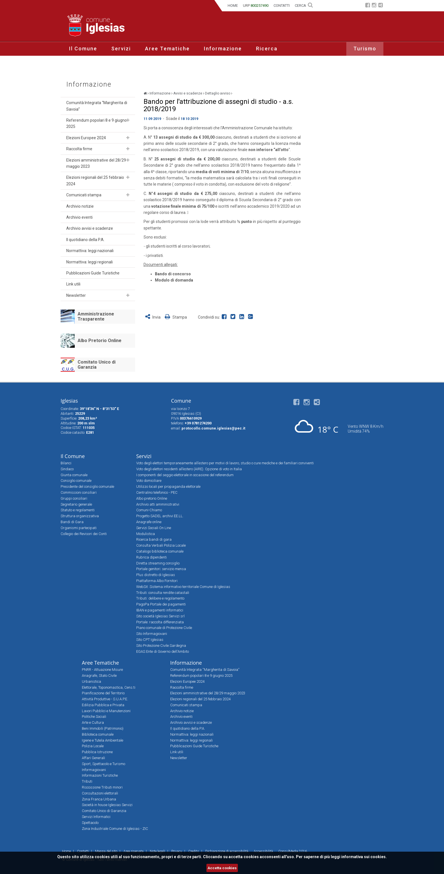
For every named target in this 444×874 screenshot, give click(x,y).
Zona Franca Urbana (99, 799)
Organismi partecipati (79, 528)
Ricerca (267, 48)
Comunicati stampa (83, 195)
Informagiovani (94, 770)
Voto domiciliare (148, 480)
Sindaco (67, 469)
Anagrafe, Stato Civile (99, 675)
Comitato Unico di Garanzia (97, 364)
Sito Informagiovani (151, 634)
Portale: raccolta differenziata (160, 622)
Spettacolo (90, 823)
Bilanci (66, 463)
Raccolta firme (79, 149)
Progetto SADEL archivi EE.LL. (159, 516)
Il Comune (83, 48)
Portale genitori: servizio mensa (161, 569)
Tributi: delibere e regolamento (160, 598)
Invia (153, 317)
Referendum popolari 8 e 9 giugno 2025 (96, 123)
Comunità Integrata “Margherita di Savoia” (96, 105)
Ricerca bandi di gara (154, 539)
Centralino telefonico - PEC (157, 492)
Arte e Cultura (93, 722)
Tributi (87, 781)
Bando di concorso (173, 274)
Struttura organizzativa (80, 516)
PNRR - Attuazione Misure (102, 669)
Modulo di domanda (174, 280)
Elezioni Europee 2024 (86, 138)
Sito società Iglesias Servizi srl (160, 616)
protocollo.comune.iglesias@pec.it (213, 428)
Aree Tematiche (167, 48)
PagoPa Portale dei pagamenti (161, 604)
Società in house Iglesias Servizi (107, 805)
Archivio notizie (80, 206)
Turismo (364, 48)
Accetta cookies (222, 868)
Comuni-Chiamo (149, 510)
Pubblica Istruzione (97, 752)
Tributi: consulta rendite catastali (162, 592)
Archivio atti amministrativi (157, 504)
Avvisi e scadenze (187, 93)
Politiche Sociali (94, 716)
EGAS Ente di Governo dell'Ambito (162, 651)
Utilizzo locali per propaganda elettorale (168, 486)
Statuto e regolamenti (78, 510)
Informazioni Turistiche (100, 775)
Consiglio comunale (76, 480)
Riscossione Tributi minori (102, 787)
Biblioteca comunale (98, 734)
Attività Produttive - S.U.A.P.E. (105, 699)
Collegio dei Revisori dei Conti (84, 534)
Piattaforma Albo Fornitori (157, 581)
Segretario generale (76, 504)
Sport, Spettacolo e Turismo (103, 764)
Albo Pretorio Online (99, 340)
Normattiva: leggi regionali (89, 262)
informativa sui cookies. (364, 856)
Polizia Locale (93, 746)
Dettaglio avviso (217, 93)
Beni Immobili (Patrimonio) (102, 728)
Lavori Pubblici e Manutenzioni (106, 711)
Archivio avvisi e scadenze (89, 228)
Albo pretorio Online (151, 498)
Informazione (223, 48)
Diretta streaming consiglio (158, 563)
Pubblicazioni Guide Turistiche (92, 273)
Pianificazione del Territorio (103, 693)
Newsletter (76, 295)
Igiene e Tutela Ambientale (102, 740)
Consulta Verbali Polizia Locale (161, 545)
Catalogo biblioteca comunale (159, 551)
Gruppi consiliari (74, 498)
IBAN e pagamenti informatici (159, 610)
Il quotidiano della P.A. (85, 239)
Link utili (73, 284)
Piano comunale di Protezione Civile (164, 628)
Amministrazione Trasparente (96, 316)
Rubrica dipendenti (151, 557)
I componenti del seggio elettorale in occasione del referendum (185, 475)
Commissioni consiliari (79, 492)
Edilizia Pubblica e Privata (103, 705)
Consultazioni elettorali (100, 793)
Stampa (176, 317)
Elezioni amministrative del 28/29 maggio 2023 (96, 163)
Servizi (121, 48)
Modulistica (145, 534)
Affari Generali (93, 758)
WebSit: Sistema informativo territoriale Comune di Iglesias (183, 587)
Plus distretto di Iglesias (155, 575)
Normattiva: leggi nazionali (90, 250)
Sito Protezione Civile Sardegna (161, 645)
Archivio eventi (79, 217)
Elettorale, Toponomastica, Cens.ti (108, 687)
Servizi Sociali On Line (153, 528)
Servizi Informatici (96, 817)
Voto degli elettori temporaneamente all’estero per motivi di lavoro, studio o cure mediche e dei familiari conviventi (225, 463)
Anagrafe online (148, 522)
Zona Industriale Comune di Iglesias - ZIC (115, 828)
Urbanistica (91, 681)
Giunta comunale (74, 475)
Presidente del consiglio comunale (87, 486)
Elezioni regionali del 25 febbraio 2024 (95, 180)
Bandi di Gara (72, 522)
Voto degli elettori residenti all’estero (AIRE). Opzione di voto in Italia (189, 469)
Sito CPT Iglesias (149, 639)
